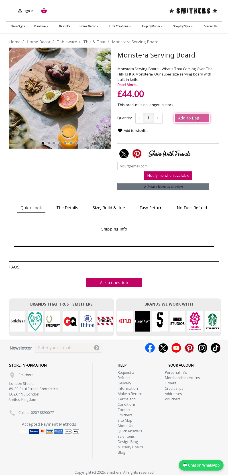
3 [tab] (54, 142)
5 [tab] (65, 142)
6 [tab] (70, 142)
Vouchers (173, 399)
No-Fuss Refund (192, 207)
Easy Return (151, 207)
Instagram (202, 348)
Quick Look (31, 207)
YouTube (176, 348)
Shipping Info (114, 229)
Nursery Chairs (130, 447)
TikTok (215, 348)
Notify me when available (168, 175)
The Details (67, 207)
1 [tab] (43, 142)
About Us (125, 425)
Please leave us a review (163, 186)
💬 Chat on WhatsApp (201, 465)
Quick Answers (130, 431)
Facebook (150, 348)
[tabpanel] (60, 98)
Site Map (125, 420)
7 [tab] (76, 142)
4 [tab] (59, 142)
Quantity (124, 117)
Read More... (127, 84)
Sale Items (126, 436)
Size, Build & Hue (109, 207)
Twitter (163, 348)
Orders (170, 383)
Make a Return (130, 393)
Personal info (176, 372)
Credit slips (174, 388)
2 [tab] (48, 142)
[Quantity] (148, 118)
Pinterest (189, 348)
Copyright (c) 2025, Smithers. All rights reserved (114, 472)
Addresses (173, 393)
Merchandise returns (182, 377)
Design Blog (128, 441)
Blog (121, 452)
